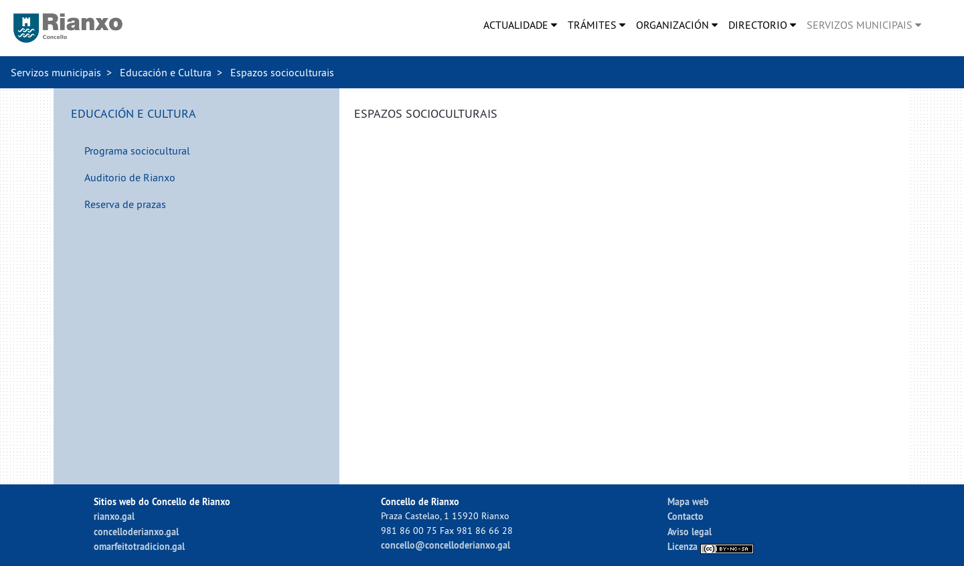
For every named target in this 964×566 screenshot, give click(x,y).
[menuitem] (520, 24)
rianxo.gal (114, 516)
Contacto (685, 516)
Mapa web (688, 501)
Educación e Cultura (166, 72)
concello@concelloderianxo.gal (445, 545)
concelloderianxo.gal (136, 531)
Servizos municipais (56, 72)
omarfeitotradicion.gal (139, 546)
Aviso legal (689, 531)
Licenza (710, 546)
